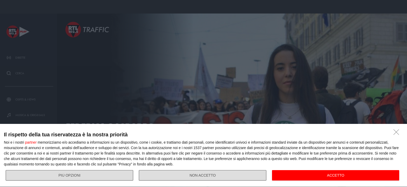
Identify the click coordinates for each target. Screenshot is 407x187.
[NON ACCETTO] (398, 133)
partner (31, 142)
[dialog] (203, 155)
